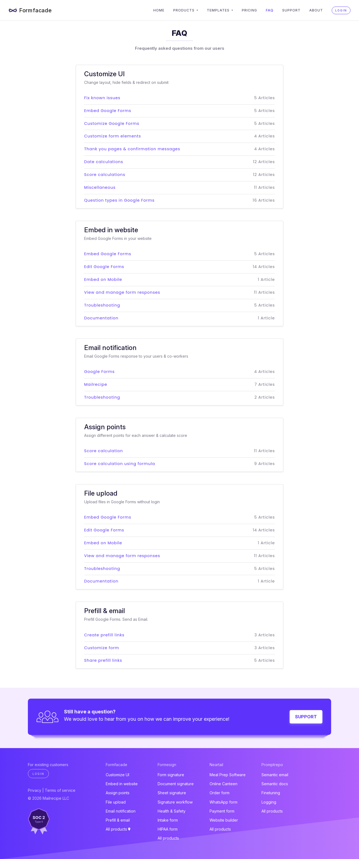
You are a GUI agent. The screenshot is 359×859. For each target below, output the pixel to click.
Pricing (249, 10)
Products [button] (184, 10)
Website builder (224, 820)
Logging (268, 802)
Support (291, 10)
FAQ (269, 10)
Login (341, 10)
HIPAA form (168, 829)
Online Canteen (223, 783)
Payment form (222, 811)
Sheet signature (172, 792)
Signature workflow (175, 802)
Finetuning (270, 792)
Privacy (34, 790)
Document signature (176, 783)
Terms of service (60, 790)
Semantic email (274, 774)
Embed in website (122, 783)
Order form (219, 792)
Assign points (118, 792)
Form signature (171, 774)
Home (158, 10)
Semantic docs (274, 783)
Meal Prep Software (228, 774)
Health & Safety (172, 811)
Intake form (168, 820)
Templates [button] (219, 10)
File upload (116, 802)
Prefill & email (118, 820)
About (316, 10)
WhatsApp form (223, 802)
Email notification (121, 811)
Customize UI (117, 774)
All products (118, 829)
